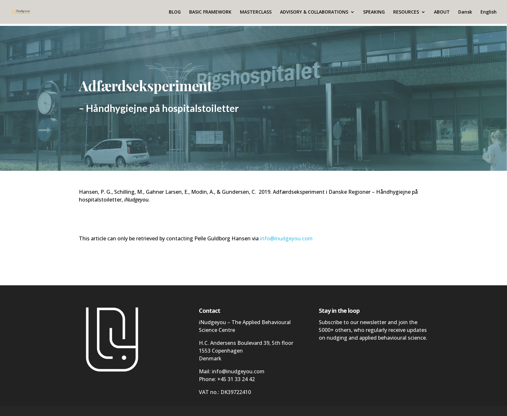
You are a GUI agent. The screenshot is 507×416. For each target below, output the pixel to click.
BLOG (175, 12)
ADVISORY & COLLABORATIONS (314, 12)
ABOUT (442, 12)
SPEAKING (374, 12)
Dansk (465, 12)
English (488, 12)
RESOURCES (406, 12)
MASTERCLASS (256, 12)
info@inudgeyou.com (286, 238)
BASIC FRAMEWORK (210, 12)
